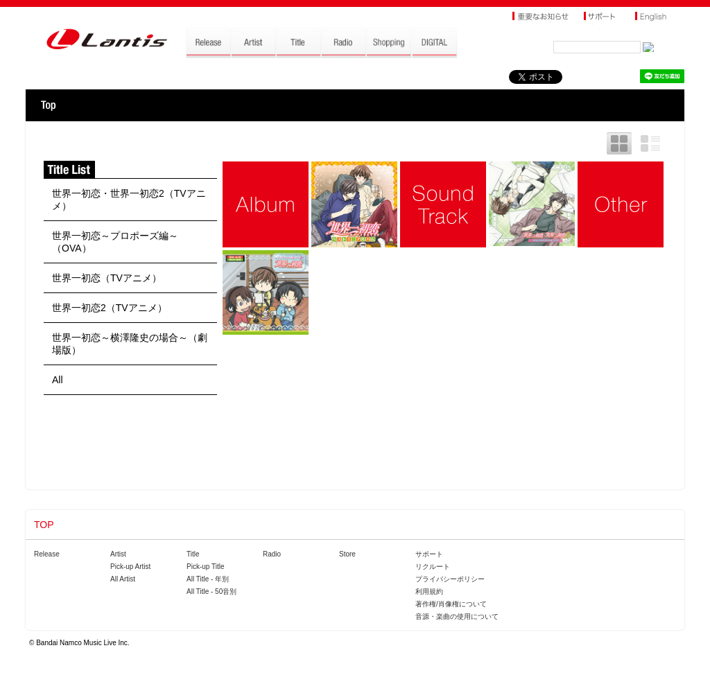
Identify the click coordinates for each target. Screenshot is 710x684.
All (57, 379)
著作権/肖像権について (451, 604)
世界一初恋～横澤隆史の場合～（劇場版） (129, 344)
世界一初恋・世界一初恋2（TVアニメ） (129, 199)
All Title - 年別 (208, 579)
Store (347, 554)
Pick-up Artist (130, 566)
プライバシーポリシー (450, 579)
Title (193, 554)
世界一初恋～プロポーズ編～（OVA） (115, 242)
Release (47, 554)
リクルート (432, 566)
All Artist (122, 579)
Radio (272, 554)
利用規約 (429, 591)
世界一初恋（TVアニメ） (107, 277)
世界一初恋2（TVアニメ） (109, 307)
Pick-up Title (205, 566)
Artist (118, 554)
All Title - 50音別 (211, 591)
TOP (48, 105)
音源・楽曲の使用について (457, 616)
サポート (429, 554)
